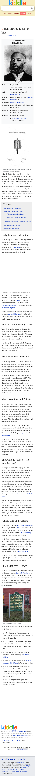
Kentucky (17, 247)
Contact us (5, 771)
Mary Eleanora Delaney (19, 118)
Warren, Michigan (22, 551)
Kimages (16, 13)
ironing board (22, 433)
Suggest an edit (22, 749)
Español (29, 13)
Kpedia (23, 13)
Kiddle (3, 769)
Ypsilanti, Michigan (14, 314)
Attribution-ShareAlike (20, 735)
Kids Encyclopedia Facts (9, 35)
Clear (28, 8)
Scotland (18, 300)
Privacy (23, 769)
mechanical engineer (8, 308)
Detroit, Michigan (15, 94)
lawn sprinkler (6, 435)
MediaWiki (24, 767)
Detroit (18, 528)
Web (5, 13)
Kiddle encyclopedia (19, 731)
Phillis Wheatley (26, 533)
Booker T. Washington (23, 573)
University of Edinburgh (17, 102)
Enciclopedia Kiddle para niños (19, 771)
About (16, 769)
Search (32, 8)
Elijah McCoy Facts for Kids (10, 740)
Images (10, 13)
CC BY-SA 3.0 (21, 762)
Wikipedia (29, 766)
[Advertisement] (17, 21)
